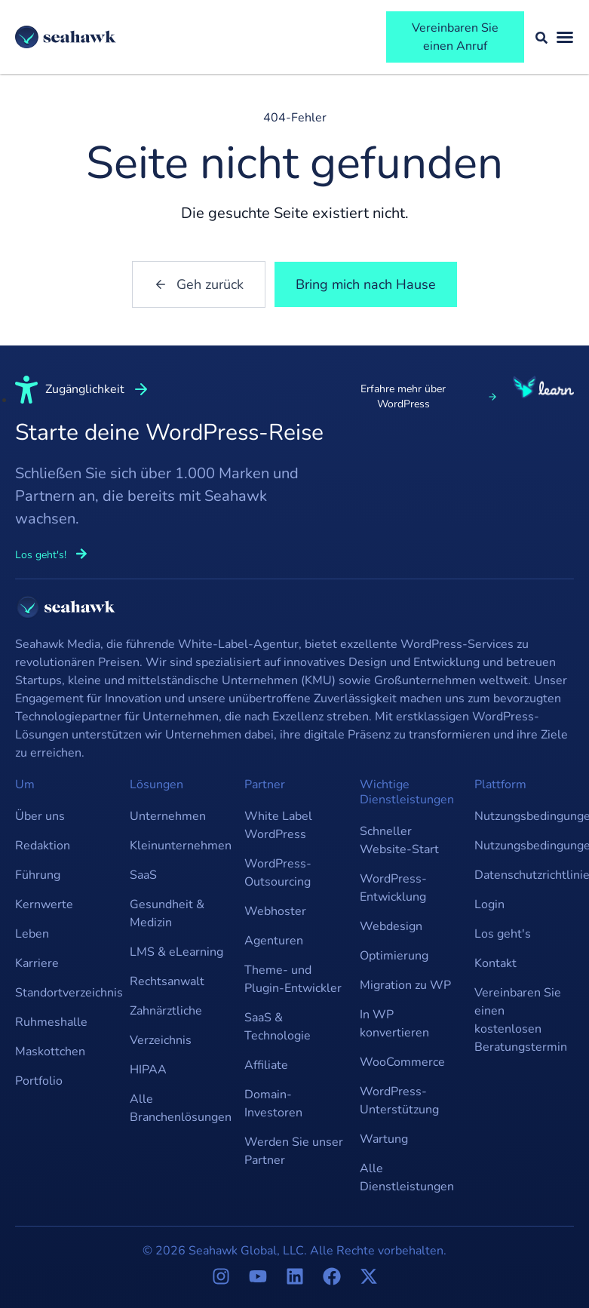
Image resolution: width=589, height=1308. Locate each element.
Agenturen (273, 940)
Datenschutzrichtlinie (524, 875)
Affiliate (266, 1065)
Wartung (384, 1139)
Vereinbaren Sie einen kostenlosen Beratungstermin (520, 1019)
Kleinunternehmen (179, 845)
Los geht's (502, 934)
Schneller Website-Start (399, 840)
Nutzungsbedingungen (524, 816)
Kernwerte (44, 904)
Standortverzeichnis (65, 992)
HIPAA (148, 1069)
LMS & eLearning (176, 952)
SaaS (143, 875)
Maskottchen (50, 1051)
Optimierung (394, 955)
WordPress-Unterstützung (399, 1100)
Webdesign (391, 926)
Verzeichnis (161, 1040)
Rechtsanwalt (167, 981)
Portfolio (39, 1081)
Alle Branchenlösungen (179, 1108)
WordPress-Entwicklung (393, 887)
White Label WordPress (278, 825)
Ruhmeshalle (51, 1022)
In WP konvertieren (394, 1023)
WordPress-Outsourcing (277, 872)
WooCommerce (402, 1062)
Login (489, 904)
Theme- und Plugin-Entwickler (293, 979)
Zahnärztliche (166, 1010)
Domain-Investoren (273, 1103)
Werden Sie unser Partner (293, 1151)
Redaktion (42, 845)
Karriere (37, 963)
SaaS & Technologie (277, 1026)
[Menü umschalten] (565, 37)
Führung (37, 875)
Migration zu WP (405, 985)
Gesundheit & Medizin (167, 913)
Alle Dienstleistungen (407, 1177)
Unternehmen (168, 816)
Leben (32, 934)
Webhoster (275, 911)
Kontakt (495, 963)
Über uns (40, 816)
